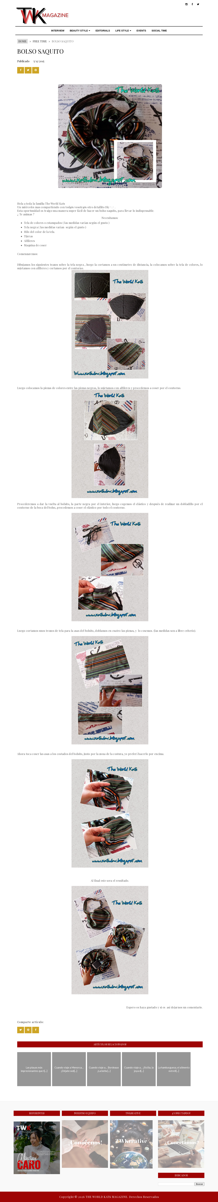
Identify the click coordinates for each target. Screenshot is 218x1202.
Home (22, 41)
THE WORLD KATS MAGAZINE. (107, 1197)
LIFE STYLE (123, 30)
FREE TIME (40, 41)
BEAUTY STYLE (80, 30)
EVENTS (141, 30)
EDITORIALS (103, 30)
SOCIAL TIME (159, 30)
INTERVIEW (57, 30)
